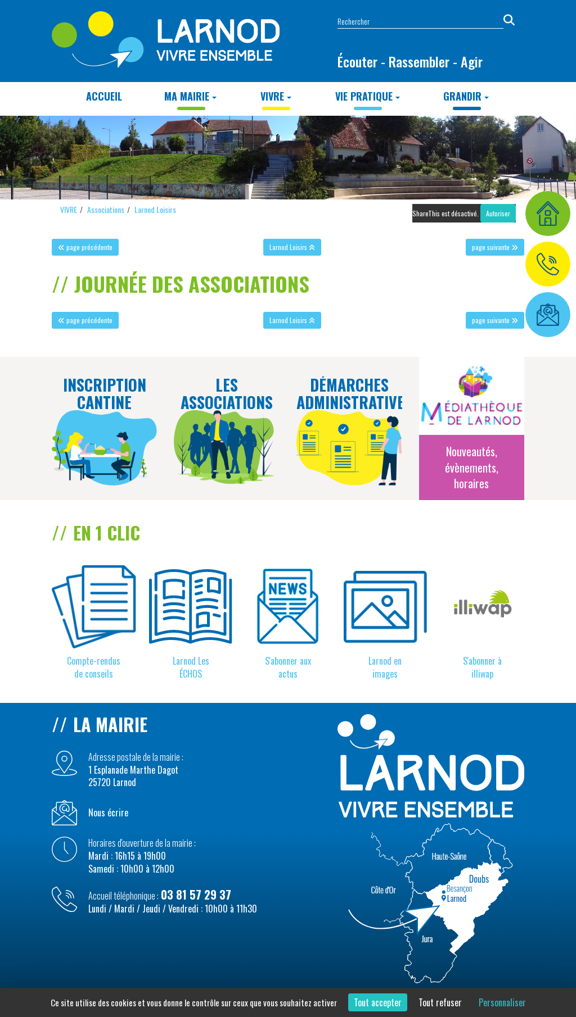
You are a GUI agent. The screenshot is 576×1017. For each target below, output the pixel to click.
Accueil (104, 96)
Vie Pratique (367, 96)
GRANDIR (466, 96)
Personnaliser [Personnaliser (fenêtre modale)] (502, 1002)
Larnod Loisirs (155, 209)
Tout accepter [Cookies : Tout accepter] (378, 1002)
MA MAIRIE (190, 96)
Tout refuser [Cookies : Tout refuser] (440, 1002)
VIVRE (275, 96)
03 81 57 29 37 (196, 894)
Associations (105, 209)
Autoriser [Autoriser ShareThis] (498, 213)
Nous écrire (108, 812)
